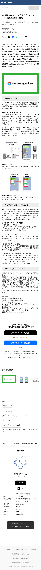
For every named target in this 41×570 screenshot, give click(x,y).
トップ (5, 443)
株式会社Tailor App (27, 443)
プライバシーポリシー (20, 549)
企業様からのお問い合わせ (20, 558)
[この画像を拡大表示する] (9, 379)
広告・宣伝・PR (8, 415)
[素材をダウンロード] (22, 37)
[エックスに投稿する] (9, 37)
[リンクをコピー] (26, 37)
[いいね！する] (3, 37)
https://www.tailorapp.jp (16, 312)
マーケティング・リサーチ (26, 415)
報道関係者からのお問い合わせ (20, 554)
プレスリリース (14, 443)
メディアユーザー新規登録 (20, 343)
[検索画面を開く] (39, 2)
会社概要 (7, 549)
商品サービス (7, 406)
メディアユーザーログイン (20, 333)
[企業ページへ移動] (20, 463)
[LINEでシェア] (16, 37)
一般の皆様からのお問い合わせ (20, 562)
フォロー (20, 482)
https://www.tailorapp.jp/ (23, 493)
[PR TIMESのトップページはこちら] (8, 2)
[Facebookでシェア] (12, 37)
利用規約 (33, 549)
